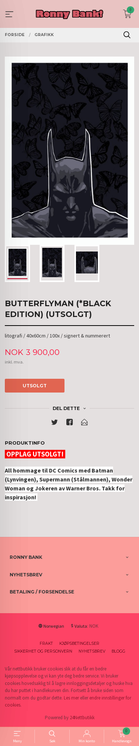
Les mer (71, 698)
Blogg (118, 651)
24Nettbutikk (82, 717)
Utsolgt (35, 385)
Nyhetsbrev (92, 651)
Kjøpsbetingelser (79, 643)
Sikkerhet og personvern (43, 651)
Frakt (46, 643)
